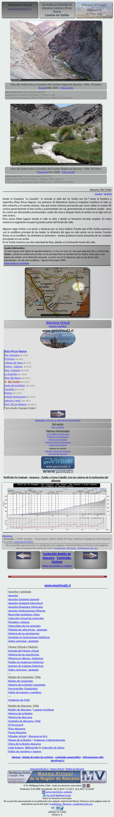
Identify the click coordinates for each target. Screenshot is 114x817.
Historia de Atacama (58, 439)
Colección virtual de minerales (26, 618)
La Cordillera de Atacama (57, 434)
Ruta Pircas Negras (15, 351)
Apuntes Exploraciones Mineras (26, 610)
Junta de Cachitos (14, 385)
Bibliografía (31, 747)
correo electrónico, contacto (58, 791)
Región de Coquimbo (20, 681)
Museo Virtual (57, 768)
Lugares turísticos (43, 709)
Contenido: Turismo (61, 560)
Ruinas (8, 393)
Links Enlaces (16, 747)
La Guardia (10, 374)
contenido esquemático (68, 757)
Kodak (42, 88)
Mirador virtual (17, 736)
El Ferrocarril (15, 725)
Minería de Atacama (20, 717)
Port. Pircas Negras (15, 404)
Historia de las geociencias (23, 633)
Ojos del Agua (12, 378)
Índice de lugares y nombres (24, 692)
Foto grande (67, 88)
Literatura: (7, 536)
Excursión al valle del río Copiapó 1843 (57, 420)
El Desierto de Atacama (57, 436)
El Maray (9, 359)
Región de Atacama (19, 709)
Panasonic (43, 172)
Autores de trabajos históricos (26, 666)
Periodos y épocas (19, 622)
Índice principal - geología (23, 641)
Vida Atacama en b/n (57, 454)
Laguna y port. (12, 400)
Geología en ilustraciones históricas (29, 637)
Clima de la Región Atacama (24, 744)
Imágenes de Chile (19, 700)
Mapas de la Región (19, 740)
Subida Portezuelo (15, 396)
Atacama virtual (58, 322)
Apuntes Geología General (23, 599)
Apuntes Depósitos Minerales (25, 607)
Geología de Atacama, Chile (24, 721)
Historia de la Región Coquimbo (27, 684)
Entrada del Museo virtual (23, 650)
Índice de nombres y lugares (57, 565)
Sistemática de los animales (24, 626)
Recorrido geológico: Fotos (24, 614)
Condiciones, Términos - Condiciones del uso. (76, 548)
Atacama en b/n (38, 736)
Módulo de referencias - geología (27, 629)
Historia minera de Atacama (57, 442)
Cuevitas (9, 389)
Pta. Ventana (11, 355)
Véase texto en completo (16, 263)
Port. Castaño (12, 370)
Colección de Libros (58, 445)
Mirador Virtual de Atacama (57, 451)
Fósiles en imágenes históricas (26, 662)
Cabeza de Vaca (13, 362)
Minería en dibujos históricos (25, 658)
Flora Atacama (16, 728)
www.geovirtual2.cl (57, 585)
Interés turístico (58, 326)
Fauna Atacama (17, 732)
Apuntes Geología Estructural (25, 603)
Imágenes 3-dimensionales (49, 740)
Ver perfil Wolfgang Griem (57, 795)
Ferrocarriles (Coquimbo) (23, 688)
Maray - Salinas (13, 366)
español (98, 193)
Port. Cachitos (57, 427)
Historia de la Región (20, 713)
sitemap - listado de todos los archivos (32, 757)
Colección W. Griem (23, 541)
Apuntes (13, 595)
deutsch (108, 193)
